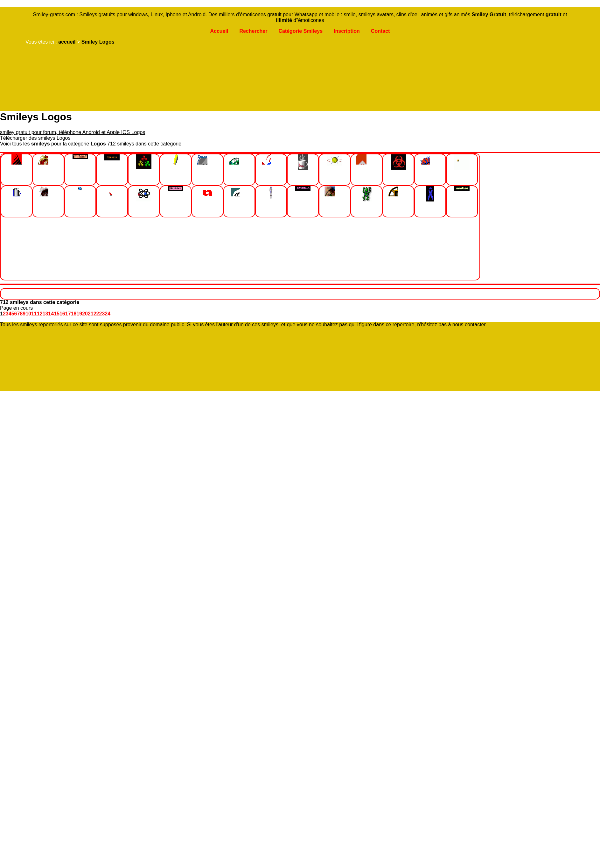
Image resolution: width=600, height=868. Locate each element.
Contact (380, 31)
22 (96, 313)
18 (74, 313)
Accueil (219, 31)
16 (62, 313)
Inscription (347, 31)
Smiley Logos (98, 42)
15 (56, 313)
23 (102, 313)
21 (91, 313)
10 (28, 313)
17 (68, 313)
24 (107, 313)
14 (51, 313)
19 (79, 313)
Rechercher (253, 31)
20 (85, 313)
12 (40, 313)
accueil (66, 42)
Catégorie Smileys (300, 31)
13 (45, 313)
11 (34, 313)
